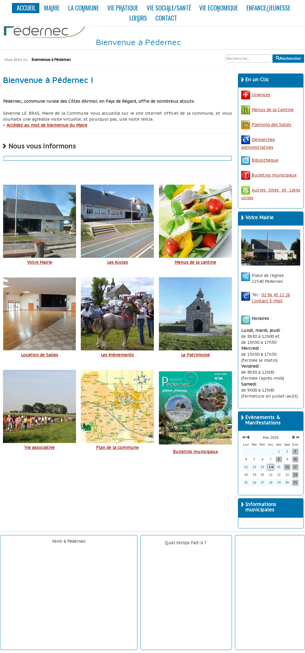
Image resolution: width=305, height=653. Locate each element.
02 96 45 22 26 (275, 295)
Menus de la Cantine (267, 109)
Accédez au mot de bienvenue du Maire (47, 125)
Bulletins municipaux (269, 175)
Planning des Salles (271, 124)
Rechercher (288, 58)
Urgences (255, 94)
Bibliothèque (265, 160)
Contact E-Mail (267, 300)
